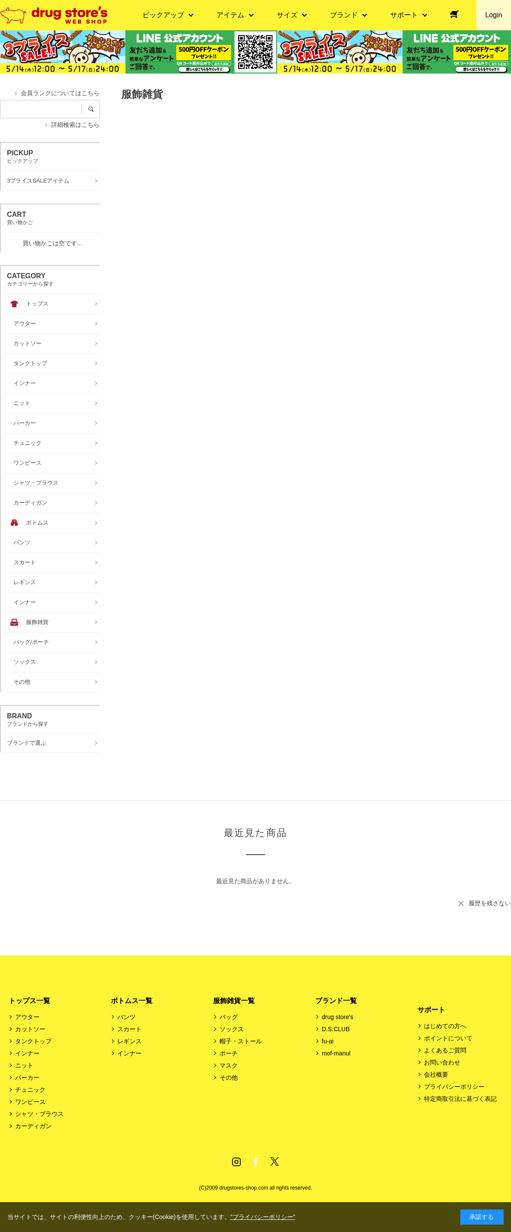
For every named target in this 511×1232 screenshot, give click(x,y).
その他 (229, 1077)
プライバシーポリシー (454, 1086)
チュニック (30, 1089)
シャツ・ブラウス (39, 1113)
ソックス (232, 1029)
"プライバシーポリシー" (262, 1216)
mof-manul (336, 1053)
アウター (27, 1016)
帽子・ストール (241, 1041)
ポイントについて (448, 1038)
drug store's (337, 1016)
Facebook (255, 1161)
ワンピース (30, 1101)
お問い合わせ (442, 1062)
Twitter (274, 1161)
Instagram (236, 1161)
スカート (129, 1029)
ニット (24, 1065)
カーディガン (33, 1126)
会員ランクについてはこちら (60, 93)
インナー (27, 1053)
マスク (229, 1065)
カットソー (30, 1029)
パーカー (27, 1077)
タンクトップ (33, 1041)
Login (493, 15)
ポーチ (229, 1053)
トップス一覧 (29, 1000)
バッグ (229, 1016)
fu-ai (327, 1041)
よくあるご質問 (445, 1050)
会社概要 (436, 1074)
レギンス (129, 1041)
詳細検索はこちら (75, 124)
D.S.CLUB (336, 1029)
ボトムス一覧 (131, 1000)
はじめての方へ (445, 1026)
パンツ (126, 1016)
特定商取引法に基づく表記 (460, 1098)
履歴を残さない (490, 903)
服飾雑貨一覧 (234, 1000)
